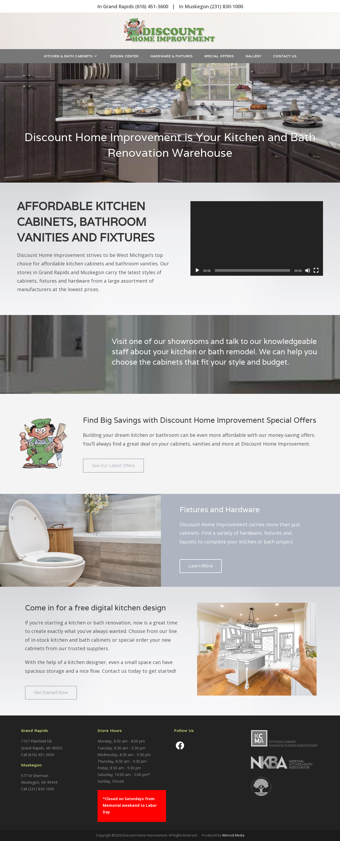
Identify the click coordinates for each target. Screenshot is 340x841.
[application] (256, 238)
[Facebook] (180, 745)
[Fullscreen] (316, 270)
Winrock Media (233, 835)
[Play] (197, 270)
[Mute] (307, 270)
